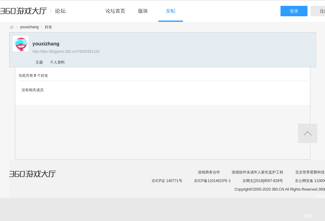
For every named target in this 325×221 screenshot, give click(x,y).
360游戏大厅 (39, 177)
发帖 (171, 11)
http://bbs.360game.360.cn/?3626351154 (66, 51)
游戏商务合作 (209, 172)
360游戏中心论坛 (35, 13)
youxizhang (29, 27)
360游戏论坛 (11, 27)
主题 (39, 62)
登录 (294, 11)
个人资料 (57, 62)
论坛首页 (115, 11)
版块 (143, 11)
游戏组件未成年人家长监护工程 (257, 172)
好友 (48, 27)
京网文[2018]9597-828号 (262, 181)
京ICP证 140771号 (167, 181)
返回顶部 (307, 133)
